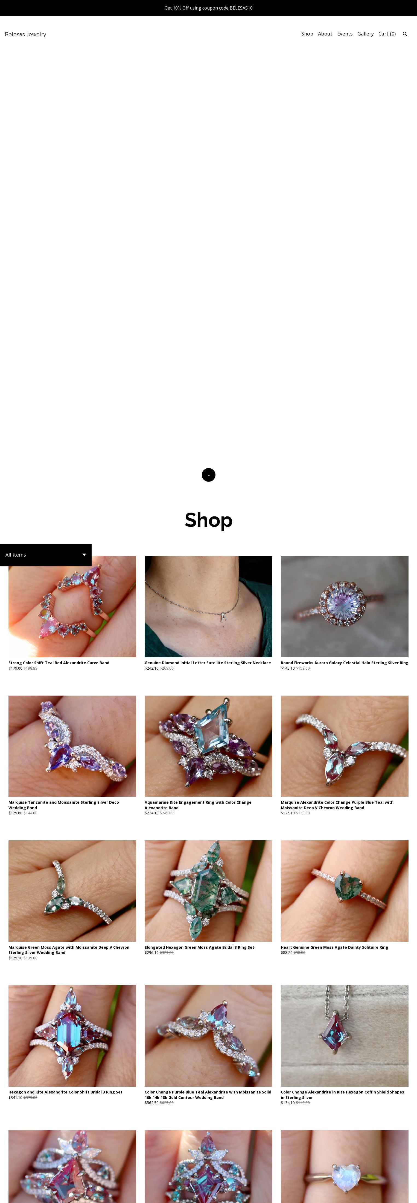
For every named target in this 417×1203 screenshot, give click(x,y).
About (325, 33)
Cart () (387, 33)
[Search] (405, 35)
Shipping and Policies (343, 1194)
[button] (46, 140)
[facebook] (377, 1194)
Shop (307, 33)
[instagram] (406, 1194)
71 (236, 1148)
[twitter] (386, 1194)
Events (345, 33)
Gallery (365, 33)
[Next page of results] (244, 1148)
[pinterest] (396, 1194)
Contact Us (305, 1194)
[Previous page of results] (173, 1148)
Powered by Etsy (77, 1194)
